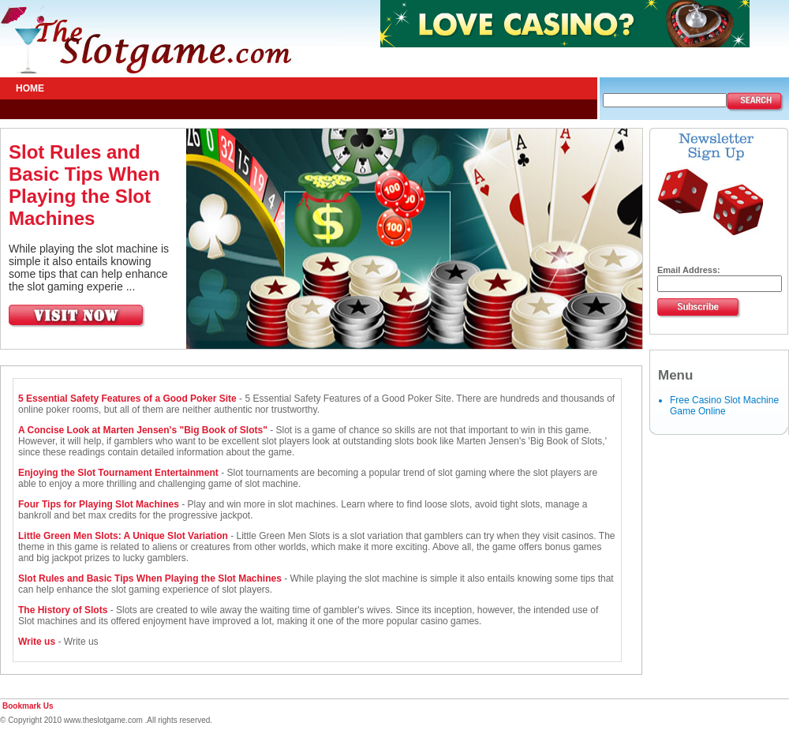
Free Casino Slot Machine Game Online (724, 406)
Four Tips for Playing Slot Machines (98, 504)
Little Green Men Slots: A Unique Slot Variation (123, 535)
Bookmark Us (27, 706)
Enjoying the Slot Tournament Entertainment (118, 472)
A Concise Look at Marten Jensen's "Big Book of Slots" (142, 430)
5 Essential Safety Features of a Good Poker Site (128, 398)
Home (30, 88)
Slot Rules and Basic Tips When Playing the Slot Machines (84, 185)
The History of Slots (62, 610)
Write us (36, 641)
